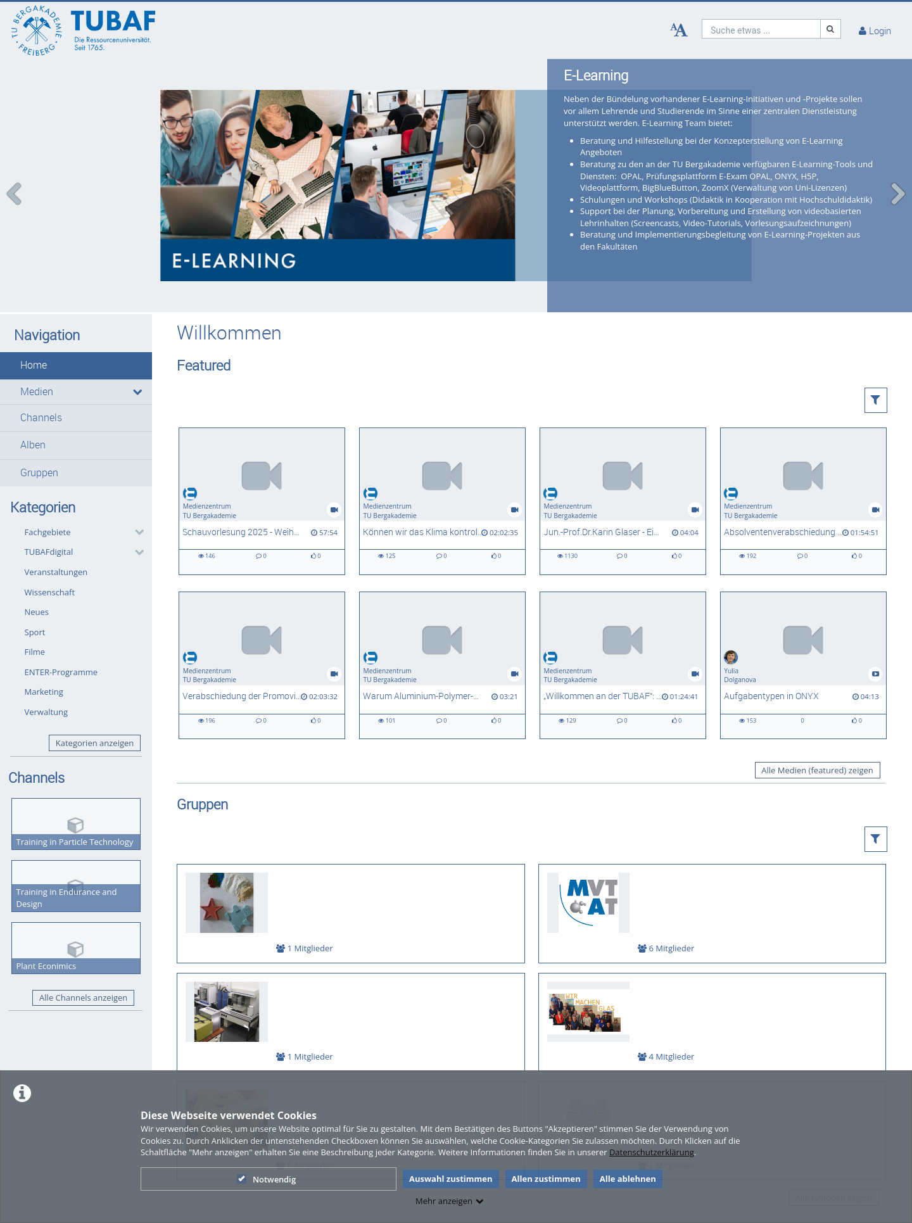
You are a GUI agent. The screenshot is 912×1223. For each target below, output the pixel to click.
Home (33, 315)
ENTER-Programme (61, 622)
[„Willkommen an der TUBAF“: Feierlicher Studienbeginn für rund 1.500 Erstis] (623, 615)
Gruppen (39, 422)
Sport (35, 582)
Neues (37, 561)
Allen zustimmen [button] (546, 1178)
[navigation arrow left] (14, 169)
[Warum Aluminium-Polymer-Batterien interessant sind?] (442, 615)
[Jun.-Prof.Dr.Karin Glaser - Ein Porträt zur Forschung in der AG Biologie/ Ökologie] (623, 451)
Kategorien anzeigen (95, 693)
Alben (33, 395)
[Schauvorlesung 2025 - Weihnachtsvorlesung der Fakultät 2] (262, 451)
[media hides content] (137, 342)
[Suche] (831, 29)
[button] (76, 316)
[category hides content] (135, 482)
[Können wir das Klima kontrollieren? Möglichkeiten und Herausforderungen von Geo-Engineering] (442, 451)
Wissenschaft (50, 542)
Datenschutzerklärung (651, 1152)
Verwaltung (46, 662)
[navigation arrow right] (898, 169)
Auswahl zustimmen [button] (451, 1178)
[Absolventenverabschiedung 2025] (803, 451)
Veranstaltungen (56, 522)
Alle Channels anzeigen (83, 948)
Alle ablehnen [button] (628, 1178)
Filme (35, 602)
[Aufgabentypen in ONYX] (803, 615)
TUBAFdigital (49, 502)
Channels (41, 367)
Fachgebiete (48, 482)
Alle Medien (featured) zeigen (817, 720)
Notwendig (266, 1179)
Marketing (44, 642)
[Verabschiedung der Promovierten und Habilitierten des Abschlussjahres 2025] (262, 615)
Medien (36, 341)
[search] (761, 29)
